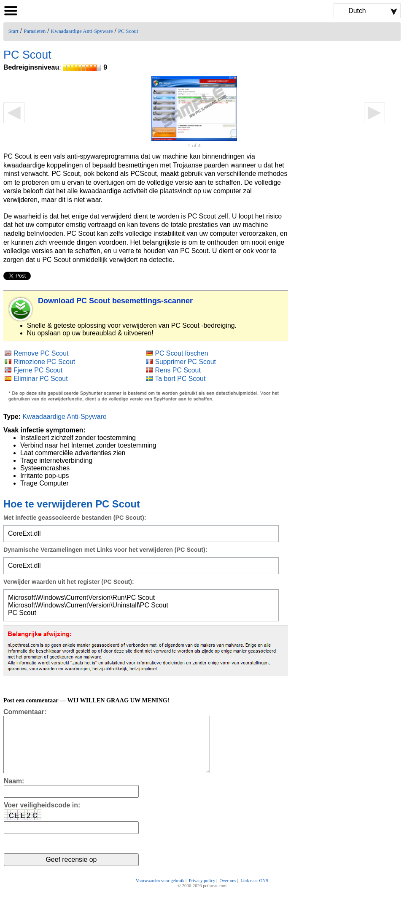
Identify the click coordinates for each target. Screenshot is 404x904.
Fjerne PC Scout (37, 370)
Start (13, 31)
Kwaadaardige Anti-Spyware (82, 31)
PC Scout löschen (181, 353)
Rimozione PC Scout (44, 361)
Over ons (228, 892)
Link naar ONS (254, 892)
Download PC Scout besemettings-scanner (115, 301)
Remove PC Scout (40, 353)
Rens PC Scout (177, 370)
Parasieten (35, 31)
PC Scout (128, 31)
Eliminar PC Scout (40, 378)
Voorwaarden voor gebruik (160, 892)
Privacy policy (202, 892)
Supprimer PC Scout (185, 361)
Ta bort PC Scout (180, 378)
